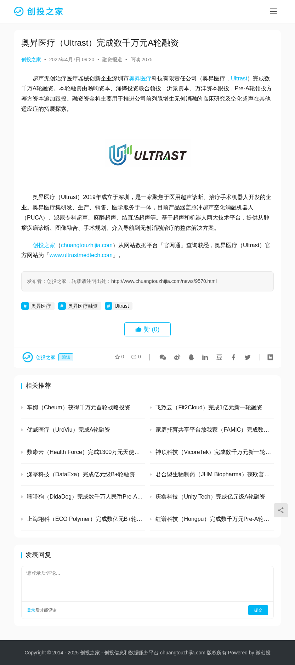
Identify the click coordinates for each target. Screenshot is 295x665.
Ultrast (239, 78)
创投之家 (31, 59)
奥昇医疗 (140, 78)
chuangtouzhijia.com (87, 245)
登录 (31, 610)
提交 (258, 610)
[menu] (273, 11)
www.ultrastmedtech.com (81, 255)
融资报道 (112, 59)
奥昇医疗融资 (83, 306)
